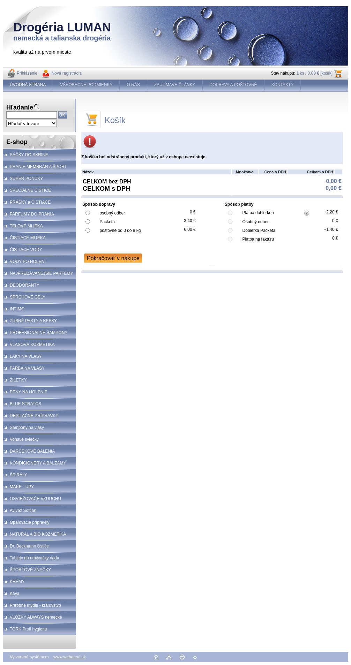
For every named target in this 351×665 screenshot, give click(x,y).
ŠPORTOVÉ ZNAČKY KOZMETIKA (27, 571)
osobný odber (112, 213)
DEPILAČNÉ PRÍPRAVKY (34, 415)
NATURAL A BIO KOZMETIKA (38, 534)
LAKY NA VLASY (26, 356)
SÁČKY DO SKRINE (29, 154)
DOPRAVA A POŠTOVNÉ (233, 84)
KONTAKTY (282, 84)
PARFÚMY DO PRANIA (32, 214)
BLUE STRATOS (25, 403)
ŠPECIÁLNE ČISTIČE (30, 190)
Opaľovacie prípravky (30, 522)
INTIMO (17, 309)
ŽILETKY (18, 380)
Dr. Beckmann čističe (29, 546)
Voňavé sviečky (24, 439)
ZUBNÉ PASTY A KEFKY (33, 320)
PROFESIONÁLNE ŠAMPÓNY (38, 332)
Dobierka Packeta (259, 230)
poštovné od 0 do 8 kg (120, 230)
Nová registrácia (66, 73)
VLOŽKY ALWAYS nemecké (36, 617)
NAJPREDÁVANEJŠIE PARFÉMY (41, 273)
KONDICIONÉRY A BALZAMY (38, 463)
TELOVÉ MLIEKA (26, 226)
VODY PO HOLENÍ (27, 261)
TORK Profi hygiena (28, 629)
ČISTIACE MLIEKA (28, 237)
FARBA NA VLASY (27, 368)
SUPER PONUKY (26, 178)
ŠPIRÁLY (18, 475)
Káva (14, 593)
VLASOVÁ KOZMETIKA (32, 344)
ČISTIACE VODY (26, 249)
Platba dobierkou (258, 212)
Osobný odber (255, 221)
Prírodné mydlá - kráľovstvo (35, 605)
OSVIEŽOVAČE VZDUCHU (35, 498)
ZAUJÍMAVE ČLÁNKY (174, 84)
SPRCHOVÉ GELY (27, 297)
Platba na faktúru (258, 239)
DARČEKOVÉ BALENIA (32, 451)
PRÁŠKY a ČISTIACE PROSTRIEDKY (27, 204)
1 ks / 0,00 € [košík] (315, 73)
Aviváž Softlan (23, 510)
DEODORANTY (24, 285)
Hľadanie (19, 107)
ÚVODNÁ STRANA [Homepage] (28, 84)
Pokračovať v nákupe (113, 258)
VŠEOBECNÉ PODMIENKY (86, 84)
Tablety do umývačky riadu (34, 558)
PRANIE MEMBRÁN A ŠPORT (38, 166)
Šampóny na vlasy (27, 427)
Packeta (106, 221)
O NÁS (133, 84)
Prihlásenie (27, 73)
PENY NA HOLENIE (28, 392)
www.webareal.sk (69, 657)
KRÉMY (17, 581)
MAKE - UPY (22, 486)
